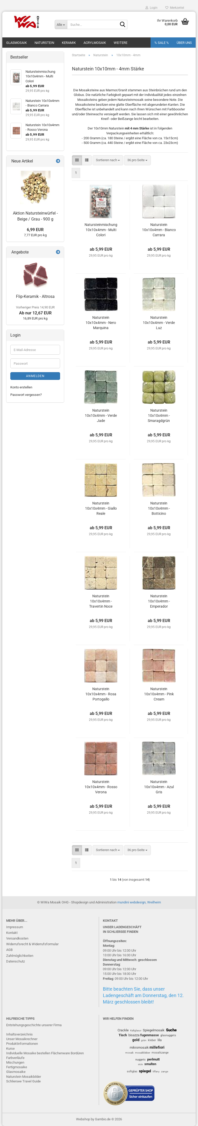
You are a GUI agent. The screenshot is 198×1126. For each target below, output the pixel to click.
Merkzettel (174, 8)
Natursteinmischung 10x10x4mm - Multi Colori (101, 230)
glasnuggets (168, 1035)
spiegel (145, 1071)
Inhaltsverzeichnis (19, 1034)
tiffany (156, 1071)
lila (160, 1040)
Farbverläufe (15, 1058)
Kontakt (12, 933)
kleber (152, 1040)
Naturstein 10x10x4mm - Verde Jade (101, 415)
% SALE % (161, 43)
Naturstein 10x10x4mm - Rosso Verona (101, 787)
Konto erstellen (21, 387)
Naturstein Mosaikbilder (23, 1077)
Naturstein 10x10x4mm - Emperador (159, 601)
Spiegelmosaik (153, 1030)
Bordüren (77, 1053)
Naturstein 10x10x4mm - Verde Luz (159, 322)
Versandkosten (17, 938)
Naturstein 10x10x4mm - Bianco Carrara (159, 230)
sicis (140, 1064)
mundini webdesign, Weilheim (139, 902)
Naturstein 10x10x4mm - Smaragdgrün (159, 415)
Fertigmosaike (16, 1067)
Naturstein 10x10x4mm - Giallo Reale (101, 508)
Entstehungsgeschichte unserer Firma (34, 1025)
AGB (9, 950)
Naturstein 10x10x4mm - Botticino (159, 508)
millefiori (157, 1047)
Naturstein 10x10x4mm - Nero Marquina (101, 322)
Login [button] (151, 8)
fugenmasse (149, 1035)
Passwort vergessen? (26, 395)
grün (143, 1040)
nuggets (140, 1059)
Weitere (120, 43)
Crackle (123, 1030)
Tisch (123, 1035)
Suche (171, 1030)
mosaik (129, 1052)
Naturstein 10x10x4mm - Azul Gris (159, 787)
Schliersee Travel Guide (23, 1081)
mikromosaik (139, 1047)
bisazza (133, 1035)
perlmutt (153, 1059)
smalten (150, 1064)
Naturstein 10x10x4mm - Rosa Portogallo (100, 694)
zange (164, 1071)
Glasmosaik (16, 43)
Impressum (14, 927)
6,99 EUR (35, 229)
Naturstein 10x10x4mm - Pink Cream (159, 694)
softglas (132, 1071)
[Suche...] (61, 24)
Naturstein (44, 43)
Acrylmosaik (95, 43)
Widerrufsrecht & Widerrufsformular (32, 944)
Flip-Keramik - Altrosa (35, 296)
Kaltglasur (135, 1030)
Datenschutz (15, 961)
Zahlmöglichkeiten (19, 956)
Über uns (184, 43)
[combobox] (108, 160)
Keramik (69, 43)
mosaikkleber (142, 1052)
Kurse (10, 1048)
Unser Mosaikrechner (21, 1039)
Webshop (83, 1119)
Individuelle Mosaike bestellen (28, 1053)
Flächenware (60, 1053)
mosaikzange (160, 1052)
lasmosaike (17, 1072)
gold (135, 1040)
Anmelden (35, 376)
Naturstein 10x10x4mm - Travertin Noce (100, 601)
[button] (77, 160)
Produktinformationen (22, 1044)
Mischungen (15, 1062)
